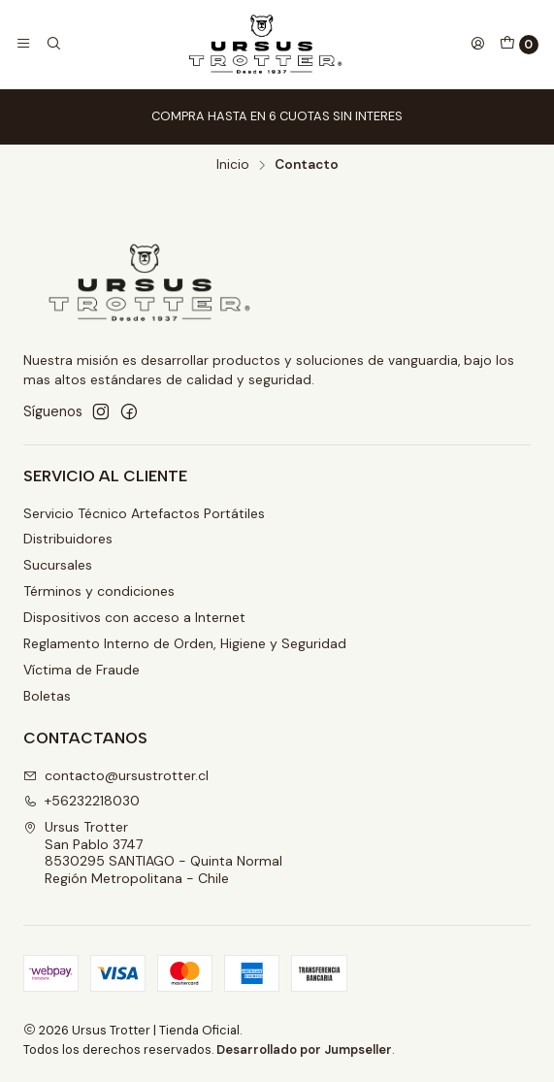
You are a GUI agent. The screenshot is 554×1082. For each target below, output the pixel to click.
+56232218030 (81, 800)
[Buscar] (52, 43)
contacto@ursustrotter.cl (116, 775)
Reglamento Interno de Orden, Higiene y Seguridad (184, 643)
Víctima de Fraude (81, 669)
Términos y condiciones (99, 591)
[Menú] (23, 43)
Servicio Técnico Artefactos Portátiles (144, 513)
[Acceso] (477, 43)
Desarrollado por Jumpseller (304, 1049)
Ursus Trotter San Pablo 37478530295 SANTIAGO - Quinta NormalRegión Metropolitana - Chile (152, 852)
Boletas (47, 696)
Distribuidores (68, 538)
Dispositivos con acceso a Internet (134, 617)
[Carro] (519, 44)
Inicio (232, 165)
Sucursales (57, 565)
